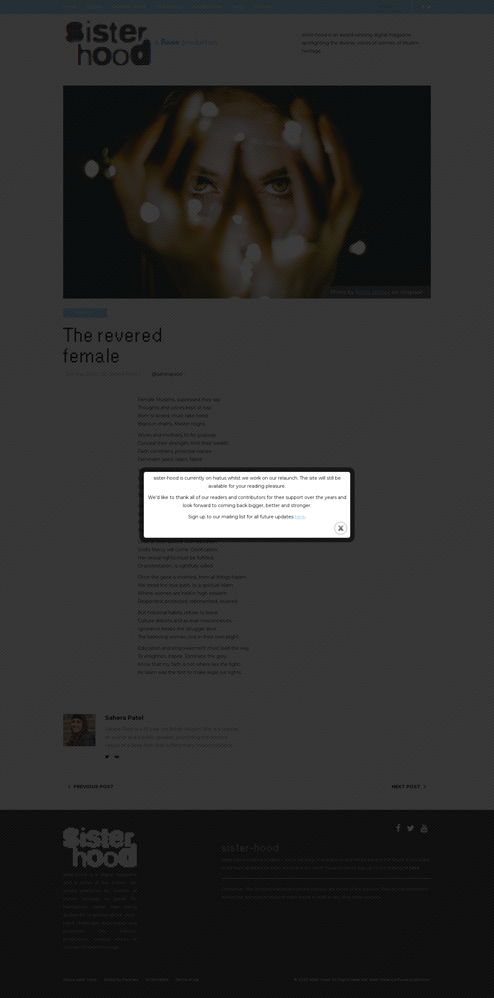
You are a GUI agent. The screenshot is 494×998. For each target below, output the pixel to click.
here (300, 517)
